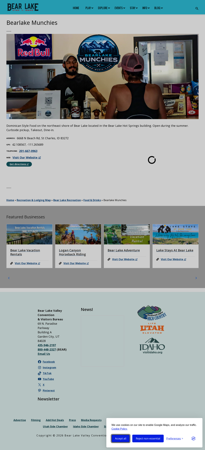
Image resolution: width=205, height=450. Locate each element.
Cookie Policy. (119, 428)
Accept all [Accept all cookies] (120, 438)
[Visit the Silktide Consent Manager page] (193, 438)
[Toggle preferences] (174, 438)
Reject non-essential (148, 438)
